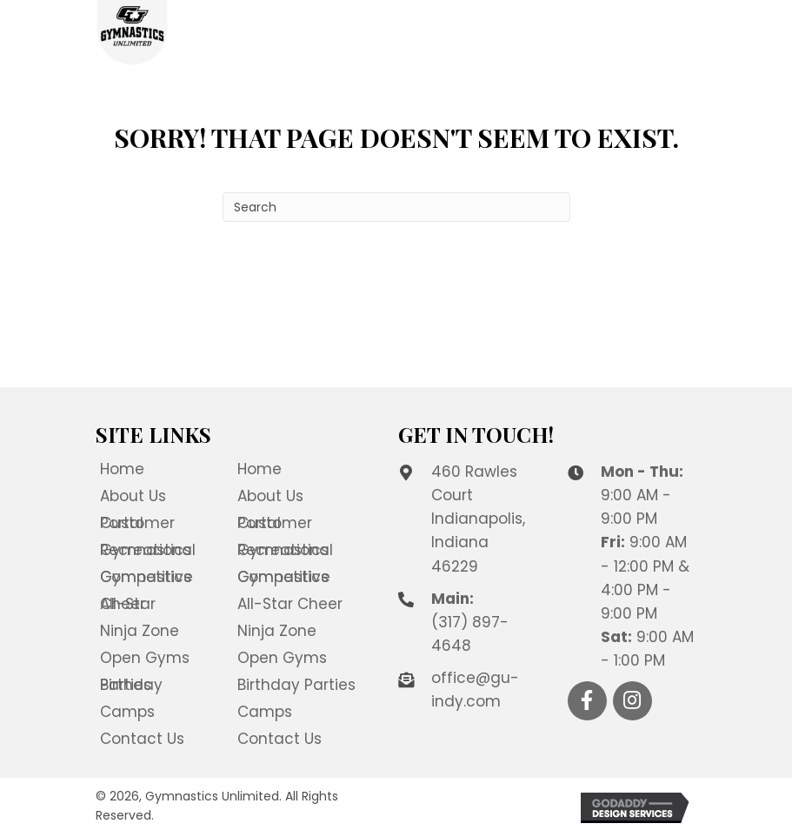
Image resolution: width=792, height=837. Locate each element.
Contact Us (142, 738)
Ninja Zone (139, 630)
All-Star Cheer (128, 603)
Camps (127, 711)
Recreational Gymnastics (148, 549)
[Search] (396, 207)
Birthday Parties (131, 684)
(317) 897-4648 (470, 634)
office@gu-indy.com (475, 689)
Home (122, 469)
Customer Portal (137, 522)
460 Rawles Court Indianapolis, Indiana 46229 (478, 519)
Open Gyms (145, 657)
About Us (133, 495)
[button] (587, 700)
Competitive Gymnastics (146, 576)
